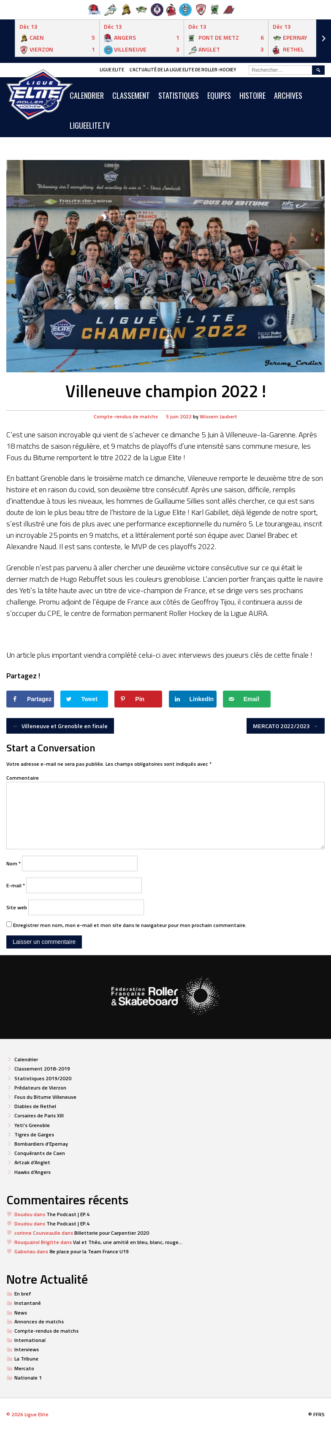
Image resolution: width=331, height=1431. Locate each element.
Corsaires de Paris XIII (39, 1115)
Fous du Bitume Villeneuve (45, 1097)
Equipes (219, 95)
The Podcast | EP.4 (68, 1214)
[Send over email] (247, 699)
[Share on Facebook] (30, 699)
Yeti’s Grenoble (32, 1125)
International (30, 1340)
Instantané (27, 1303)
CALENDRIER (87, 95)
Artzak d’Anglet (32, 1162)
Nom (13, 863)
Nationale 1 (28, 1378)
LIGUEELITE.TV (90, 125)
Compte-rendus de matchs (126, 416)
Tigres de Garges (34, 1134)
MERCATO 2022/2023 (286, 725)
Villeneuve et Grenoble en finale (60, 725)
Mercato (24, 1368)
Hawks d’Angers (32, 1172)
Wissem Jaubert (218, 416)
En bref (22, 1294)
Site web (16, 907)
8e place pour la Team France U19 (89, 1251)
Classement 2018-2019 (42, 1069)
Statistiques (178, 95)
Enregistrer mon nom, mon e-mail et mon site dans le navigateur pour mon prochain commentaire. (130, 925)
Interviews (26, 1349)
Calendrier (26, 1059)
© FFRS (316, 1414)
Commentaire (22, 778)
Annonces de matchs (39, 1321)
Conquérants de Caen (39, 1153)
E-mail (15, 885)
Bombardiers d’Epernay (41, 1144)
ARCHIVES (288, 95)
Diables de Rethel (35, 1106)
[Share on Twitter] (84, 699)
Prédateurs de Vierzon (40, 1088)
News (20, 1313)
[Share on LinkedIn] (193, 699)
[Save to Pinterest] (138, 699)
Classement (131, 95)
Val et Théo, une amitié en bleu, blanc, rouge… (127, 1242)
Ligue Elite (112, 69)
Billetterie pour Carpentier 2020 (111, 1233)
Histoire (252, 95)
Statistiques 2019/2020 (42, 1078)
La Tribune (26, 1359)
